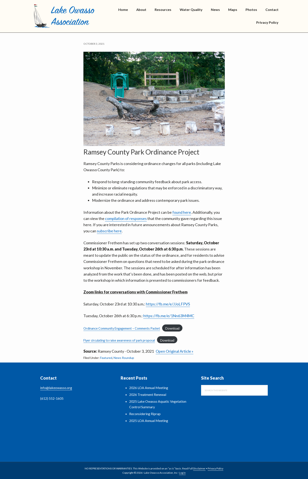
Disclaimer (199, 468)
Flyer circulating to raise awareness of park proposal (119, 340)
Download (172, 328)
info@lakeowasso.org (56, 388)
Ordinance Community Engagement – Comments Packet (121, 328)
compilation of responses (126, 218)
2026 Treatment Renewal (147, 394)
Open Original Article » (174, 351)
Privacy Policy (215, 468)
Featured (106, 358)
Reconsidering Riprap (145, 414)
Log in (182, 472)
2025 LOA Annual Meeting (148, 421)
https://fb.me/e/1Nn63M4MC (168, 315)
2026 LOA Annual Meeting (148, 388)
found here (181, 212)
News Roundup (124, 358)
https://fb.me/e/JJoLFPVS (168, 304)
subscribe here (109, 230)
